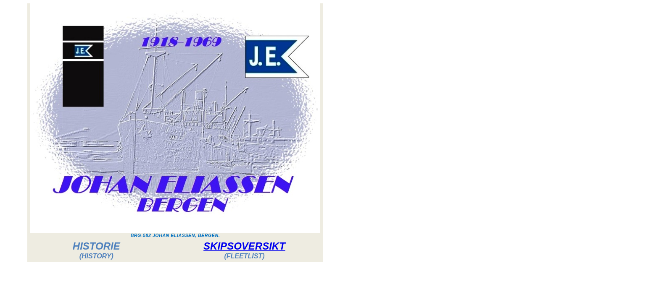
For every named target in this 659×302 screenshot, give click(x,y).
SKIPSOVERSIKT (244, 246)
